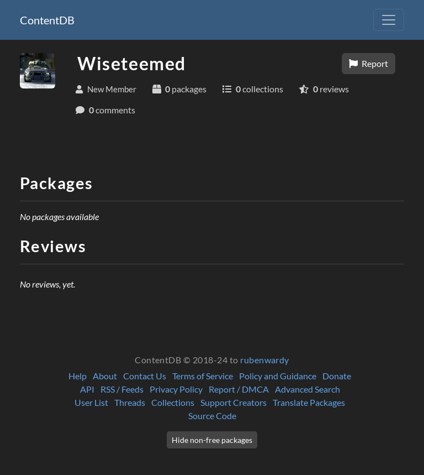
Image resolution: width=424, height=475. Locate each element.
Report (368, 63)
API (87, 389)
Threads (129, 402)
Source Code (212, 415)
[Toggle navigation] (388, 20)
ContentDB (47, 20)
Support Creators (233, 402)
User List (91, 402)
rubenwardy (264, 359)
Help (77, 375)
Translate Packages (309, 402)
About (105, 375)
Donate (336, 375)
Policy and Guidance (277, 375)
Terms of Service (202, 375)
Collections (172, 402)
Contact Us (144, 375)
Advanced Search (307, 389)
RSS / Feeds (122, 389)
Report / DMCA (239, 389)
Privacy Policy (176, 389)
